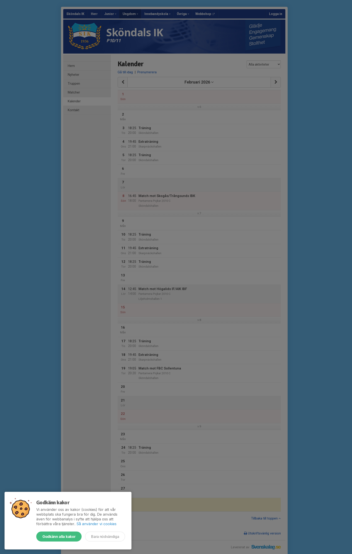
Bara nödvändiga (105, 536)
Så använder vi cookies (96, 524)
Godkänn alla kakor (58, 536)
